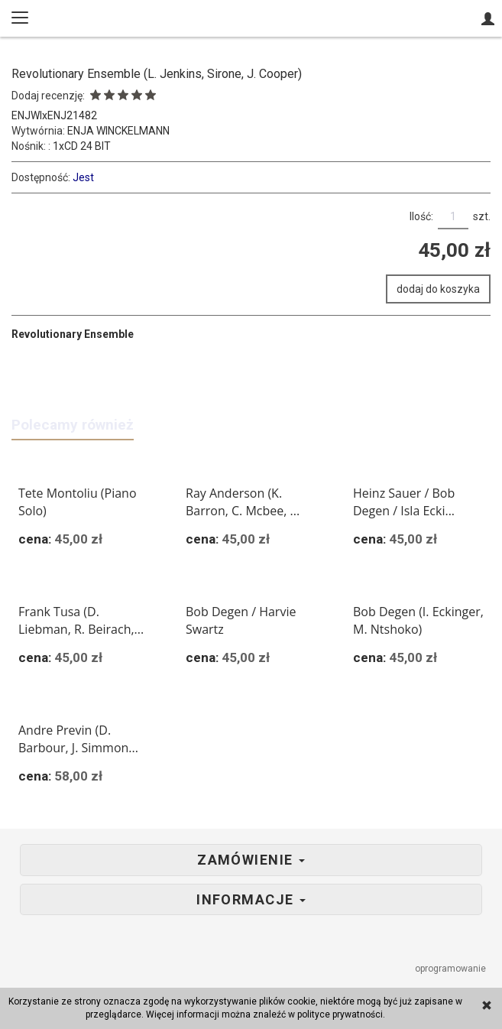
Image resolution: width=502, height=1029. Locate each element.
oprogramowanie (451, 968)
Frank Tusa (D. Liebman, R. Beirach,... (81, 620)
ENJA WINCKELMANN (118, 131)
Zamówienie (251, 860)
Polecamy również (72, 424)
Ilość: (421, 216)
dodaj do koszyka (438, 289)
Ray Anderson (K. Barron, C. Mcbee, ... (243, 502)
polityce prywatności (340, 1014)
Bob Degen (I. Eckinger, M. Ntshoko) (418, 620)
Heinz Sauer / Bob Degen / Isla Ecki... (404, 502)
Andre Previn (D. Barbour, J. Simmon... (78, 739)
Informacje (251, 899)
